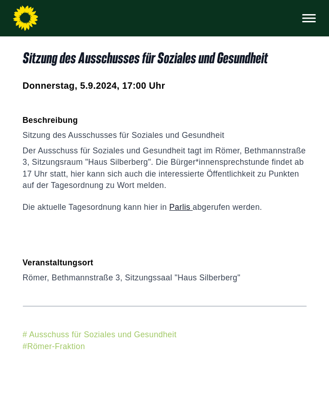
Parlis (180, 207)
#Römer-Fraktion (54, 346)
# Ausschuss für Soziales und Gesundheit (100, 334)
